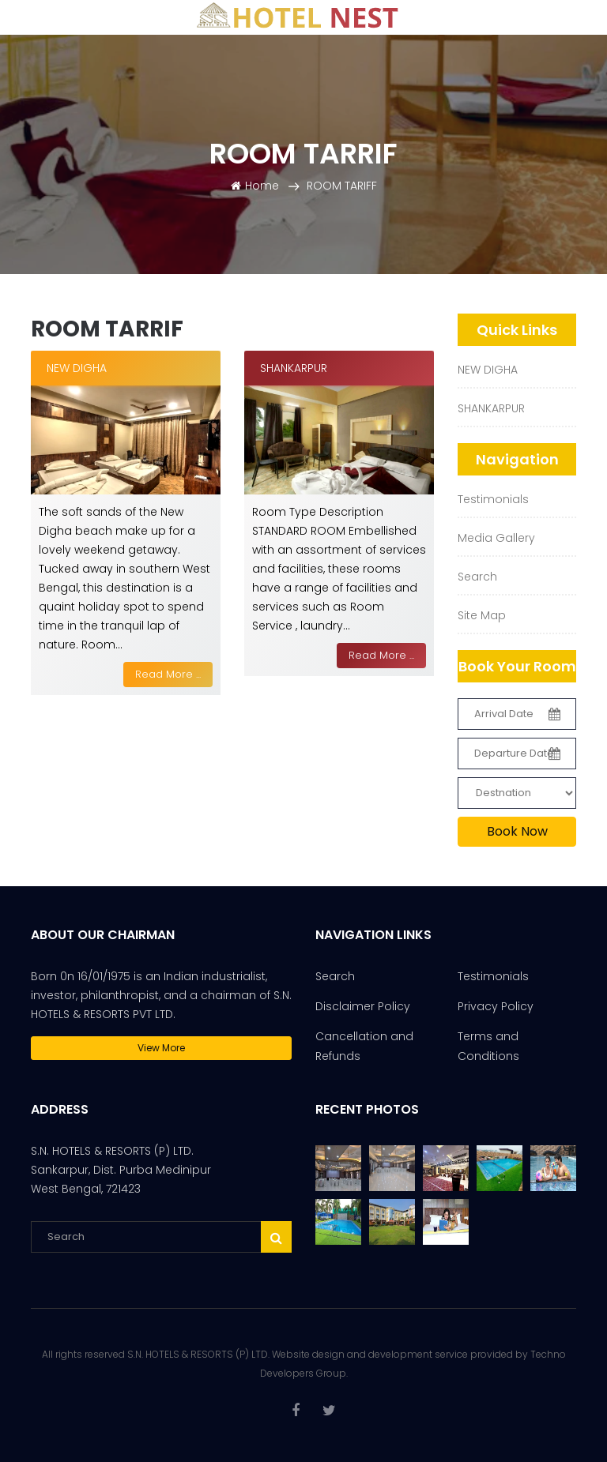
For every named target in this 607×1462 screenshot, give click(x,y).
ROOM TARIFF (342, 186)
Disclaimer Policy (362, 1006)
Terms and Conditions (488, 1046)
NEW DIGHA (488, 370)
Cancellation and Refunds (364, 1046)
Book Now (517, 831)
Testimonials (493, 499)
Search (477, 576)
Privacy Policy (495, 1006)
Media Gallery (496, 538)
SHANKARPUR (491, 408)
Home (255, 186)
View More (161, 1047)
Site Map (482, 615)
